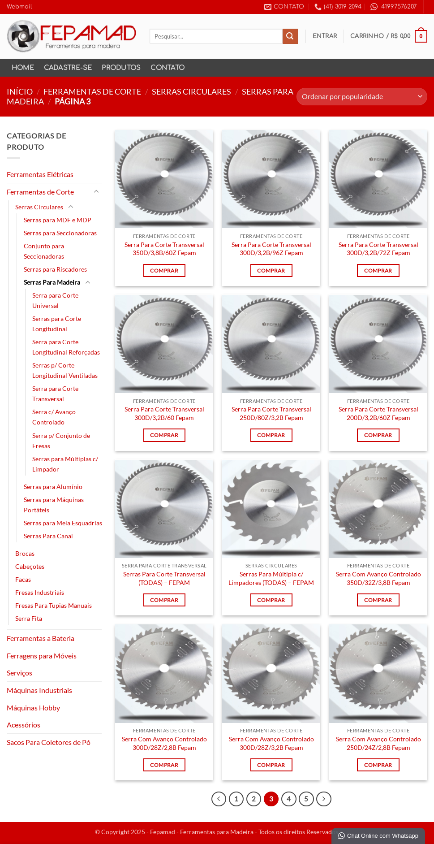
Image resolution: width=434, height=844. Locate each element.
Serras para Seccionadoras (60, 233)
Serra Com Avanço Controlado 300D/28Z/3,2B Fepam (271, 743)
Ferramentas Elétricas (40, 174)
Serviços (19, 672)
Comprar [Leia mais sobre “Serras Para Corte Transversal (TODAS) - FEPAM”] (164, 600)
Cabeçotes (29, 566)
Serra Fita (28, 618)
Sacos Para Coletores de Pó (48, 742)
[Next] (323, 799)
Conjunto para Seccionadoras (44, 251)
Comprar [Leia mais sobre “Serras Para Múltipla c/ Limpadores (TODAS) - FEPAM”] (271, 600)
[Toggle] (96, 191)
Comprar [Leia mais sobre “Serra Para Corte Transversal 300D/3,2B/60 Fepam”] (164, 435)
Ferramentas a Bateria (40, 638)
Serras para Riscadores (55, 269)
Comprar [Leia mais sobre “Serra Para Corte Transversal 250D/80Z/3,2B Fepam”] (271, 435)
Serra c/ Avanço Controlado (54, 417)
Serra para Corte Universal (55, 300)
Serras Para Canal (48, 536)
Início (20, 91)
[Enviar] (290, 36)
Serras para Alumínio (53, 486)
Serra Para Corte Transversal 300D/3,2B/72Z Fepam (378, 249)
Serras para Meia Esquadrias (63, 523)
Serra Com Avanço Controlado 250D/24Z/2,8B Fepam (378, 743)
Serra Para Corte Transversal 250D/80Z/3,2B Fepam (271, 413)
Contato (167, 67)
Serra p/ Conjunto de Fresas (61, 441)
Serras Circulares (191, 91)
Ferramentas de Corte (92, 91)
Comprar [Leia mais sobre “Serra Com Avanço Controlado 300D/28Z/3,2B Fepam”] (271, 765)
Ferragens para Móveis (42, 655)
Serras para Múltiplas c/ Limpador (65, 464)
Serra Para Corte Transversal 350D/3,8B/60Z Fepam (164, 249)
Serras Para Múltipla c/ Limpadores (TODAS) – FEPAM (271, 578)
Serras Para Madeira (52, 282)
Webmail (19, 7)
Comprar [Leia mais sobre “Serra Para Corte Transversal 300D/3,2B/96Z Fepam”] (271, 270)
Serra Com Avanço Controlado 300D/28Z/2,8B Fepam (164, 743)
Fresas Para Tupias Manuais (53, 605)
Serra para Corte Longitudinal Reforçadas (66, 347)
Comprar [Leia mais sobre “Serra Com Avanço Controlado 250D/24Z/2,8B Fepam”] (378, 765)
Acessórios (23, 724)
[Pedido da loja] (361, 96)
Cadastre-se (68, 67)
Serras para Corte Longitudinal (56, 324)
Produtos (121, 67)
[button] (325, 36)
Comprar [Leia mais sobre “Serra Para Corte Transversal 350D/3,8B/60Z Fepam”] (164, 270)
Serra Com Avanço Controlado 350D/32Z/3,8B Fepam (378, 578)
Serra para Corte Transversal (55, 394)
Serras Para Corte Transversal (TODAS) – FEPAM (164, 578)
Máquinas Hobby (33, 707)
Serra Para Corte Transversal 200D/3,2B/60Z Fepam (378, 413)
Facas (23, 579)
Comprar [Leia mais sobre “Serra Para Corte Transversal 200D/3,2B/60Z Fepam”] (378, 435)
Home (23, 67)
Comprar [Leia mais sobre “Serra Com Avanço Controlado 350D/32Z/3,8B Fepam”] (378, 600)
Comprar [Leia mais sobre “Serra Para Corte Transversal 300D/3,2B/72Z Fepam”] (378, 270)
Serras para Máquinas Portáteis (54, 505)
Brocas (24, 553)
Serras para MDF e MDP (57, 220)
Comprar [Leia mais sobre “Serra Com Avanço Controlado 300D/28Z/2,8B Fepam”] (164, 765)
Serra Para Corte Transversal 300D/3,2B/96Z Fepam (271, 249)
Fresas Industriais (39, 592)
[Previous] (219, 799)
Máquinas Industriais (39, 690)
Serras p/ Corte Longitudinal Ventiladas (65, 370)
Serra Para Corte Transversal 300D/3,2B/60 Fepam (164, 413)
